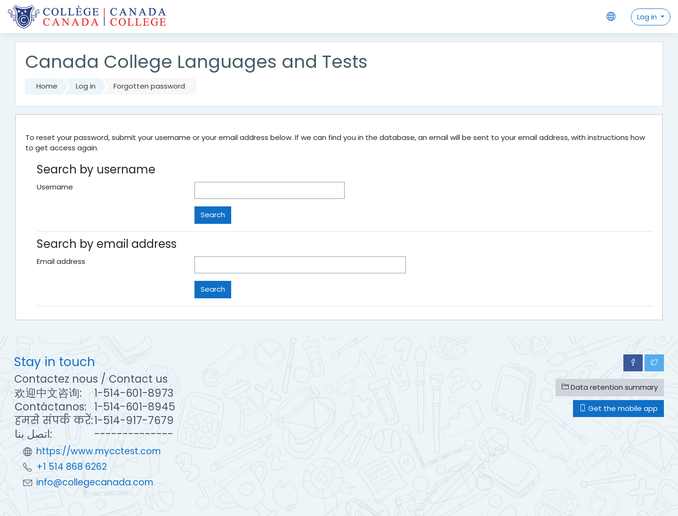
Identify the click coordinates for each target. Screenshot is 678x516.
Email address (61, 261)
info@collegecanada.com (94, 482)
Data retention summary (610, 387)
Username (55, 187)
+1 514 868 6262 (71, 466)
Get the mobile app (618, 408)
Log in (648, 17)
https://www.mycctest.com (98, 451)
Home (46, 86)
